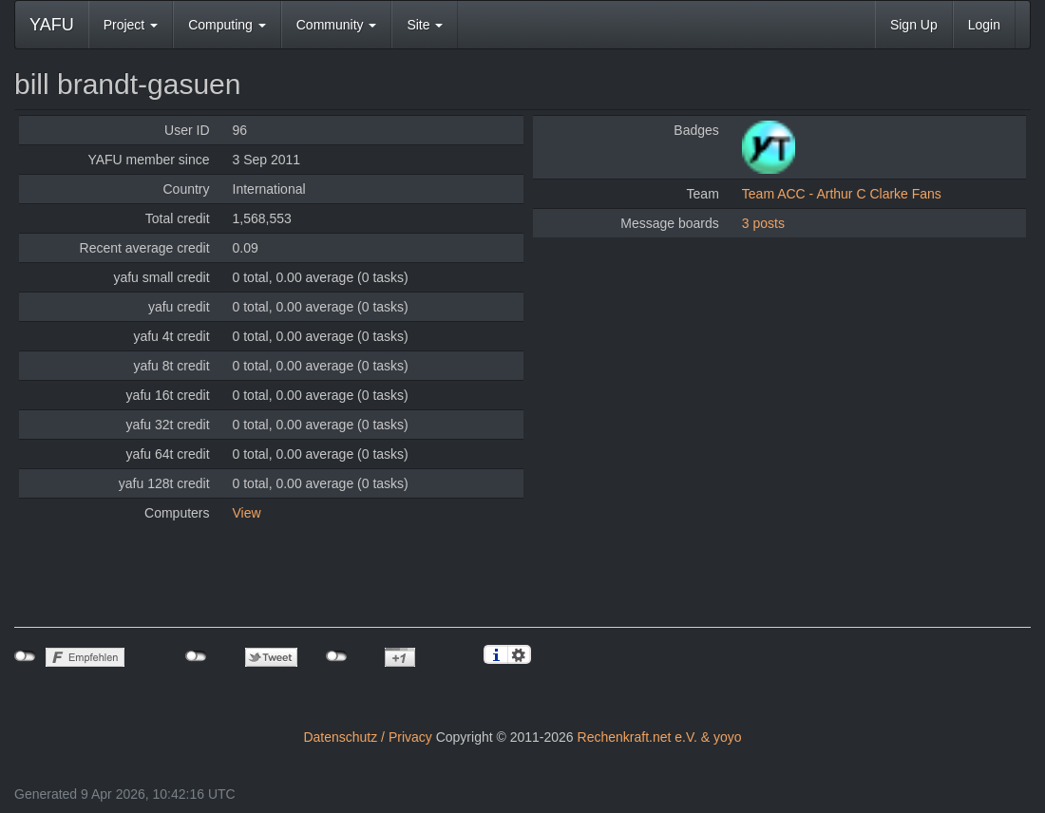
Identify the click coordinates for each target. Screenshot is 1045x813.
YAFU (51, 24)
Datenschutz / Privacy (367, 737)
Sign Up (914, 24)
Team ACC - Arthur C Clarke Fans (841, 193)
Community (336, 24)
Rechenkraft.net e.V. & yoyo (660, 737)
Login (984, 24)
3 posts (763, 223)
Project (131, 24)
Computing (227, 24)
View (247, 512)
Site (425, 24)
